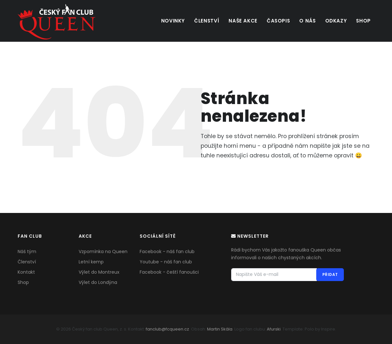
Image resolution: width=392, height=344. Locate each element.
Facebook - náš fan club (167, 251)
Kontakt (26, 272)
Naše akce (240, 20)
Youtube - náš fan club (166, 262)
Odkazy (335, 20)
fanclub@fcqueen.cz (167, 329)
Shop (363, 20)
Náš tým (27, 251)
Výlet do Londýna (98, 282)
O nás (306, 20)
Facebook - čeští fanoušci (169, 272)
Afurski (274, 329)
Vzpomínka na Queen (103, 251)
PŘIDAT (330, 274)
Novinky (170, 20)
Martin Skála (219, 329)
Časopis (276, 20)
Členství (204, 20)
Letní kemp (91, 262)
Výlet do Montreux (99, 272)
